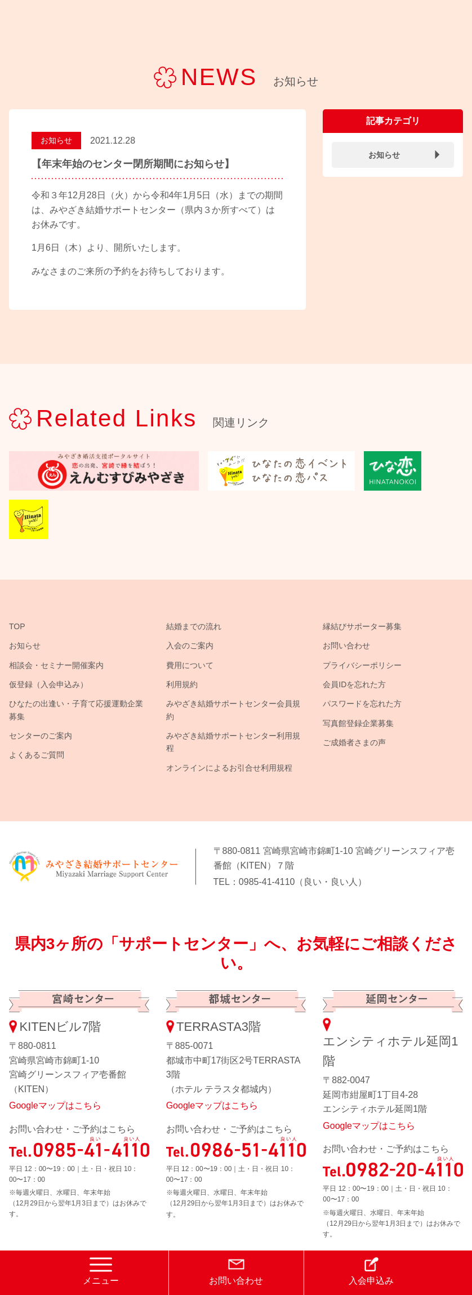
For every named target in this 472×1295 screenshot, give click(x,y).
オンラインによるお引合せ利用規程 (229, 767)
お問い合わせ (346, 645)
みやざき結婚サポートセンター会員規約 (233, 709)
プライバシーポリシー (362, 665)
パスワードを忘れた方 (362, 703)
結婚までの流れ (193, 626)
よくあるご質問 (36, 754)
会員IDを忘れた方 (354, 684)
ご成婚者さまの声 (354, 742)
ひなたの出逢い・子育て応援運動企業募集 (76, 709)
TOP (17, 626)
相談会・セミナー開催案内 (56, 665)
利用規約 (182, 684)
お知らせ (56, 140)
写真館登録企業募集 (358, 723)
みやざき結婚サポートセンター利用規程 (233, 742)
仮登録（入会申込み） (48, 684)
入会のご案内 (189, 645)
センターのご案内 (40, 735)
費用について (189, 665)
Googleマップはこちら (55, 1105)
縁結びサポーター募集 (362, 626)
